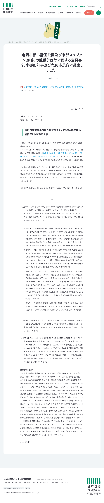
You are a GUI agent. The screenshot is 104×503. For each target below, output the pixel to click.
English (82, 6)
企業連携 (61, 13)
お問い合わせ (52, 6)
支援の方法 (69, 13)
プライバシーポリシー (18, 488)
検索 (99, 6)
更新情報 (78, 13)
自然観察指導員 (50, 13)
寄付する (89, 13)
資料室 (76, 6)
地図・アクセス (7, 488)
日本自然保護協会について (27, 13)
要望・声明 (10, 42)
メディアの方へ (69, 6)
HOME (4, 42)
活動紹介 (40, 13)
